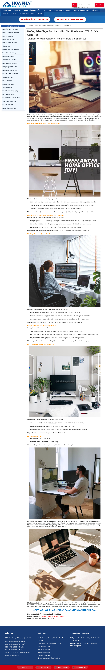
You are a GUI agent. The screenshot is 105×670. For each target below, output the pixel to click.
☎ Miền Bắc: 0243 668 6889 (34, 19)
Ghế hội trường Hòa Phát (9, 60)
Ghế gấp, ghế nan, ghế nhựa (10, 49)
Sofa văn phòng (7, 87)
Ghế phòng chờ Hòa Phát (9, 67)
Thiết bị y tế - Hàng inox (9, 101)
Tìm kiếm (99, 5)
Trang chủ (30, 25)
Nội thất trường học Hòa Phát (10, 98)
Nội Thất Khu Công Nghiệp (10, 91)
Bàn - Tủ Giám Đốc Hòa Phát (10, 32)
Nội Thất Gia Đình (7, 104)
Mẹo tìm (86, 7)
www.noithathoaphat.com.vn (45, 618)
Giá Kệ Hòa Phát (7, 80)
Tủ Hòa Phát (6, 46)
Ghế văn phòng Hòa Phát (9, 42)
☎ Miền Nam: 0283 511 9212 (70, 19)
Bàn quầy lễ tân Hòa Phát (9, 70)
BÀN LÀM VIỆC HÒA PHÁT (10, 29)
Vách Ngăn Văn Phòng (9, 53)
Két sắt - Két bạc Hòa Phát (10, 73)
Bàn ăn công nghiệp (8, 56)
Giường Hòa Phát (7, 77)
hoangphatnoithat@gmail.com (51, 658)
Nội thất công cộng (8, 94)
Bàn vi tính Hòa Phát (8, 39)
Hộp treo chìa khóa (8, 84)
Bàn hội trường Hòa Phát (9, 63)
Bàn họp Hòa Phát (7, 36)
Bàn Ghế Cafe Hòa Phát (9, 108)
